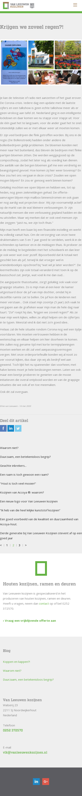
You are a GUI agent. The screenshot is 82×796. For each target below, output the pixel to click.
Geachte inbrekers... (13, 466)
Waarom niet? (9, 448)
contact (44, 603)
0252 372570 (13, 731)
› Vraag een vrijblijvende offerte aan (29, 620)
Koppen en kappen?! (16, 662)
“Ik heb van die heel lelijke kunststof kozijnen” (30, 510)
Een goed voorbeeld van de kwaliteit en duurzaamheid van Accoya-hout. (39, 521)
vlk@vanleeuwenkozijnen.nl (25, 753)
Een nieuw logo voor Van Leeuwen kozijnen (29, 501)
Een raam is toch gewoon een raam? (24, 474)
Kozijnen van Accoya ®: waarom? (22, 492)
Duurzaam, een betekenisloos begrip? (25, 457)
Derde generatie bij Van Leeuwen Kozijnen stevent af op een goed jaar (41, 535)
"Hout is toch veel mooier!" (18, 483)
